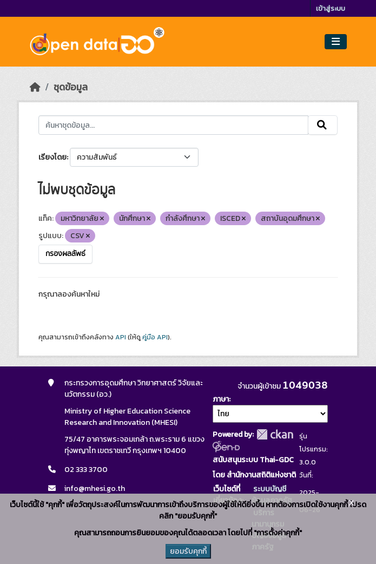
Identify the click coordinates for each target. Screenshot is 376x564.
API (120, 337)
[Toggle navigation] (336, 42)
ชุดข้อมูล (71, 87)
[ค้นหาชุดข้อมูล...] (173, 125)
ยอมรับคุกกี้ (188, 551)
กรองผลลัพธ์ (65, 253)
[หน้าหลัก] (35, 87)
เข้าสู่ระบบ (330, 8)
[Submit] (323, 125)
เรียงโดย (52, 157)
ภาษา (221, 399)
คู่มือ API (155, 337)
